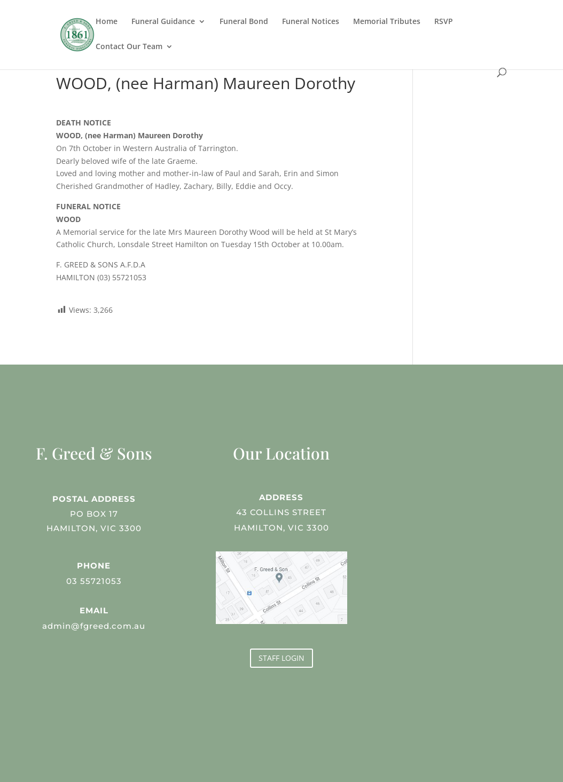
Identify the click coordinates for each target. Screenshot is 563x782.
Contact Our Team (129, 47)
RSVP (443, 22)
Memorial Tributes (386, 22)
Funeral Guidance (163, 22)
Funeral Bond (244, 22)
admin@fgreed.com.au (94, 624)
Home (107, 22)
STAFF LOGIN (281, 658)
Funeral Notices (310, 22)
